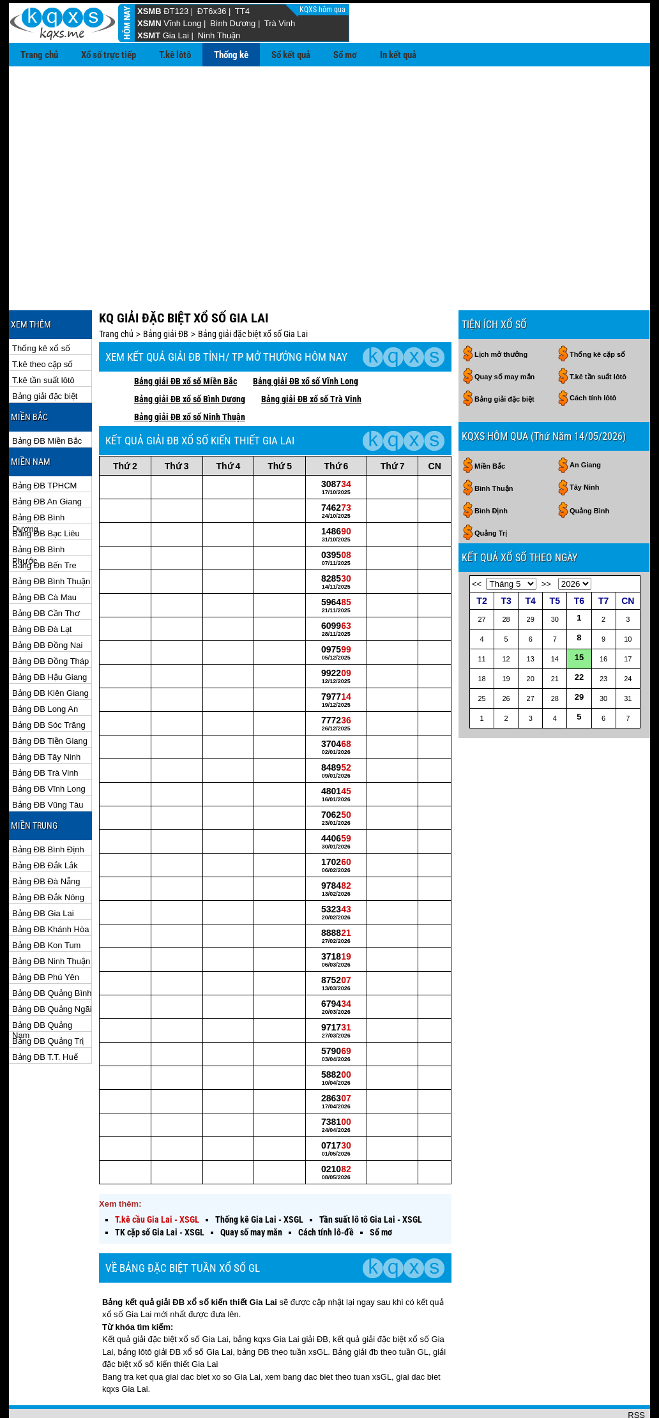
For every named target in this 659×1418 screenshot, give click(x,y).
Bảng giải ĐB (165, 292)
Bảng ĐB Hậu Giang (49, 635)
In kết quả (398, 55)
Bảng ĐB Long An (45, 667)
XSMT (148, 35)
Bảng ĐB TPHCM (44, 444)
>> (546, 542)
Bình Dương (232, 23)
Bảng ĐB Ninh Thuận (51, 919)
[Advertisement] (329, 162)
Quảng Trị (490, 491)
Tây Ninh (584, 445)
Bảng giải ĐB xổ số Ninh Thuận (189, 375)
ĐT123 (175, 11)
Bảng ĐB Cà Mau (44, 556)
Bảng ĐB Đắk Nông (48, 856)
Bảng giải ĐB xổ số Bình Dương (189, 357)
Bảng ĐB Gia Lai (43, 872)
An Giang (585, 423)
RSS (636, 1373)
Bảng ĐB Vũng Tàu (48, 763)
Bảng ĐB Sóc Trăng (49, 683)
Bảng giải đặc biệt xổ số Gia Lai (253, 292)
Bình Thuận (493, 447)
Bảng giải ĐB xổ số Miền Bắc (185, 340)
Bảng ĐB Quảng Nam (42, 984)
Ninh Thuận (219, 35)
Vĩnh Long (182, 23)
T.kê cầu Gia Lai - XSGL (157, 1178)
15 (579, 616)
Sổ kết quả (290, 55)
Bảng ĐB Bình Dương (38, 476)
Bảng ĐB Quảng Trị (48, 999)
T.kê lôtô (175, 55)
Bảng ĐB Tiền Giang (49, 699)
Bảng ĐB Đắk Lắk (45, 824)
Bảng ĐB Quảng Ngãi (52, 967)
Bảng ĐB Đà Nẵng (46, 840)
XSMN (149, 23)
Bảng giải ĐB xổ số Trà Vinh (311, 357)
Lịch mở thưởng (500, 313)
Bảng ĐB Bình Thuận (51, 540)
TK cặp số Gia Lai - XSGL (159, 1191)
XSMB (149, 11)
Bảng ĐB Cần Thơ (46, 572)
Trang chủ (39, 55)
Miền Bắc (489, 424)
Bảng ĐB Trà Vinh (45, 731)
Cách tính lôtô (593, 356)
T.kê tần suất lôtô (43, 338)
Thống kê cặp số (597, 313)
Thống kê (231, 55)
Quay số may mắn (251, 1191)
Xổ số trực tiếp (108, 55)
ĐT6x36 (212, 11)
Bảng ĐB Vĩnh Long (49, 747)
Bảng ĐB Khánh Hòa (50, 888)
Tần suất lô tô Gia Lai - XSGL (370, 1178)
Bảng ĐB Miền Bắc (47, 399)
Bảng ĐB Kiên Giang (50, 651)
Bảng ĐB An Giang (47, 460)
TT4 (242, 11)
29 (579, 655)
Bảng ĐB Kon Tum (46, 904)
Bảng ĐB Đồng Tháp (50, 619)
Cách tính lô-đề (326, 1191)
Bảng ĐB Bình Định (48, 808)
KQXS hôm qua (323, 9)
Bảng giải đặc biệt (44, 354)
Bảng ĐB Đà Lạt (42, 587)
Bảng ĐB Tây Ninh (46, 715)
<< (476, 542)
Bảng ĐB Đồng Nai (47, 603)
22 (579, 635)
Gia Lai (176, 35)
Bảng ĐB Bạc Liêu (46, 492)
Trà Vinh (279, 23)
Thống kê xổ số (41, 307)
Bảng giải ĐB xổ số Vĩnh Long (305, 340)
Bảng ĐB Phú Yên (45, 935)
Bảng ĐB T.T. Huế (45, 1015)
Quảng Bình (589, 469)
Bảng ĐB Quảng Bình (52, 951)
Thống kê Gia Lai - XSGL (259, 1178)
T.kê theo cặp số (42, 323)
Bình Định (491, 469)
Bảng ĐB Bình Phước (38, 508)
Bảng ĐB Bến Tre (44, 524)
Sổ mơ (345, 55)
